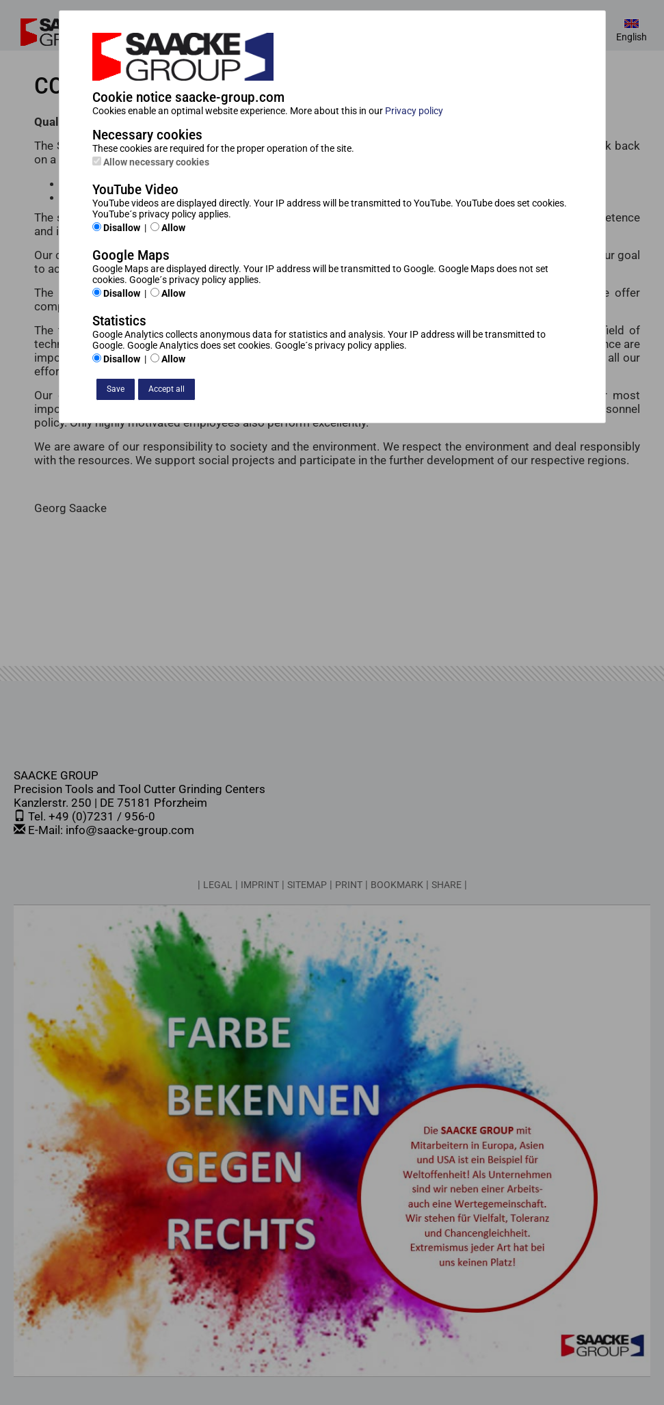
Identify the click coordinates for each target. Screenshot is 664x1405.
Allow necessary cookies (150, 162)
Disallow (116, 227)
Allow (167, 227)
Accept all (166, 389)
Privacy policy (414, 110)
